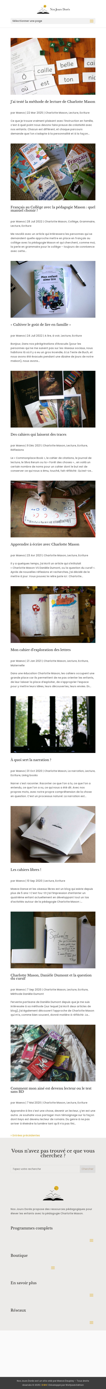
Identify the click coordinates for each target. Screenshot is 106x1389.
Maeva (20, 113)
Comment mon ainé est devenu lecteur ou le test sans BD (51, 1090)
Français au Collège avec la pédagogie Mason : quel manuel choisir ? (53, 209)
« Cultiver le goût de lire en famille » (41, 325)
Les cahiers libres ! (26, 870)
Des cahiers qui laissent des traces (38, 435)
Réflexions (17, 450)
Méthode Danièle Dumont (27, 994)
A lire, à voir (52, 335)
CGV (44, 1384)
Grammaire (87, 221)
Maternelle (18, 665)
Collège (73, 221)
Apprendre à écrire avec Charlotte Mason (45, 544)
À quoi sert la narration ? (31, 760)
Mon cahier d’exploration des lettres (41, 650)
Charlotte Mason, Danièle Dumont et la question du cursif (51, 977)
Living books (30, 775)
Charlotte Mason (56, 113)
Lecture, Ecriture (79, 113)
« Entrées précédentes (25, 1135)
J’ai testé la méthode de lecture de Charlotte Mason (53, 102)
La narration (76, 771)
